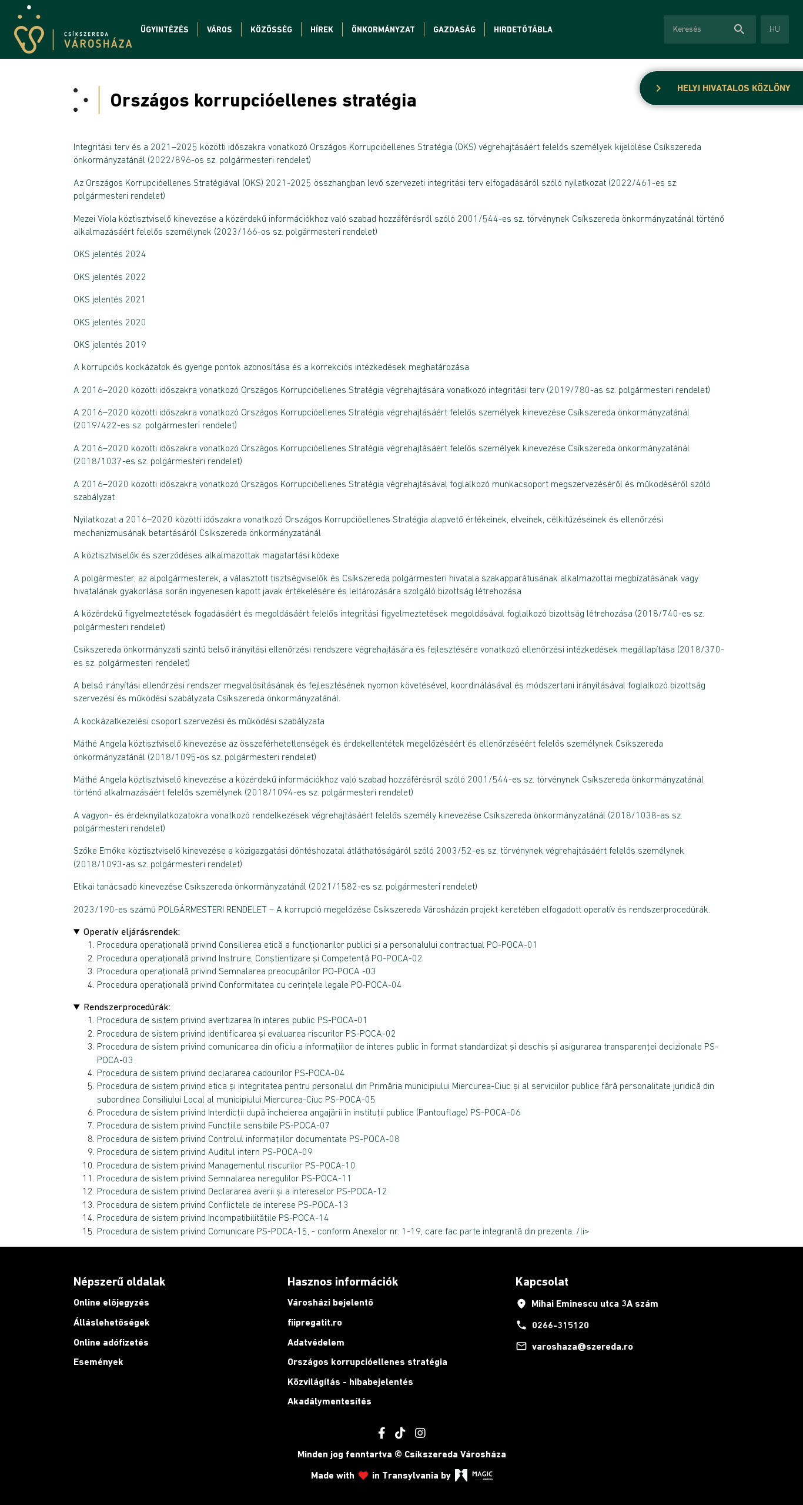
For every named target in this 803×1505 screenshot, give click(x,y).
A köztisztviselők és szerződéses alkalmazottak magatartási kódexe (206, 555)
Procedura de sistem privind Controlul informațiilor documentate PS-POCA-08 (248, 1138)
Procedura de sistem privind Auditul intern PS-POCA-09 (205, 1151)
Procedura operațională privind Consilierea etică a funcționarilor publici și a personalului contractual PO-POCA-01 (317, 944)
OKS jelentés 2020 (109, 322)
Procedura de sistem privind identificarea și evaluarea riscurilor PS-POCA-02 (246, 1033)
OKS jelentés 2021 (109, 299)
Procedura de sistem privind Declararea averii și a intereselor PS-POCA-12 (242, 1191)
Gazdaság (454, 29)
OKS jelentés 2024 (109, 253)
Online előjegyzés (111, 1302)
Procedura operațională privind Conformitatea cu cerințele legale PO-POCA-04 (249, 984)
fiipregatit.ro (314, 1322)
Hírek (321, 29)
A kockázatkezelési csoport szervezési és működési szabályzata (198, 720)
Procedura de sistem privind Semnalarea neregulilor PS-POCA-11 (224, 1178)
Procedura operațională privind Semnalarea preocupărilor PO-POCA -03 (236, 970)
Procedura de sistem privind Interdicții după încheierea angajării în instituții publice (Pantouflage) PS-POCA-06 (309, 1112)
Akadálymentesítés (329, 1401)
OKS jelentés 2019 (109, 344)
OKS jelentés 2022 (109, 276)
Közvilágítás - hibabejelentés (350, 1381)
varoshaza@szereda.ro (574, 1346)
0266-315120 (552, 1325)
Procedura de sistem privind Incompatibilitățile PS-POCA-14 (213, 1217)
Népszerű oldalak (119, 1281)
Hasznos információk (342, 1281)
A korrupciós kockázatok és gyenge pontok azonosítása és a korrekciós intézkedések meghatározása (272, 366)
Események (98, 1361)
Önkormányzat (383, 29)
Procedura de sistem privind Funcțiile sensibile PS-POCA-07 (213, 1125)
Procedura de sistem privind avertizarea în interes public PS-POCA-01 (232, 1019)
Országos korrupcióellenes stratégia (367, 1361)
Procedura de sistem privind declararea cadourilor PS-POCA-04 (221, 1072)
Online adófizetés (111, 1342)
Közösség (271, 29)
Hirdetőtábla (523, 29)
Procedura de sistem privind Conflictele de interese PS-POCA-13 (223, 1204)
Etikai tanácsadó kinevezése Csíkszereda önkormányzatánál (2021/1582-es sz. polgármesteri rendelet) (275, 886)
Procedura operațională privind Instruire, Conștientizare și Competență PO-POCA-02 (260, 958)
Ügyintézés (164, 29)
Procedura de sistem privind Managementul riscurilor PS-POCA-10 (226, 1165)
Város (219, 29)
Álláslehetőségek (111, 1322)
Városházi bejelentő (330, 1302)
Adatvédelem (315, 1342)
